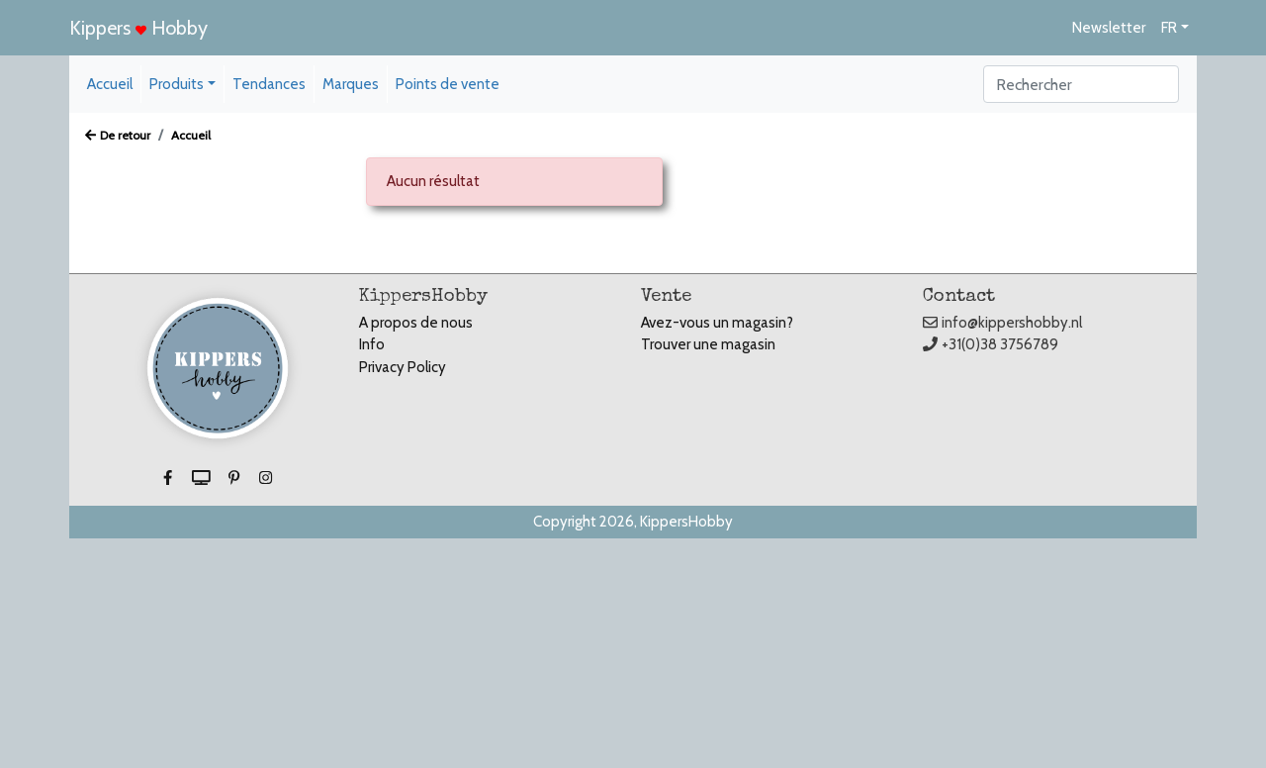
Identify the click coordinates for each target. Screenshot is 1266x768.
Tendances (269, 84)
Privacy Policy (402, 367)
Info (372, 344)
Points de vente (447, 84)
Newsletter (1108, 28)
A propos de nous (416, 323)
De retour (117, 135)
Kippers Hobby (138, 28)
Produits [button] (176, 84)
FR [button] (1169, 28)
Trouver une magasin (708, 344)
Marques (350, 84)
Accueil (110, 84)
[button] (169, 479)
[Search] (1081, 84)
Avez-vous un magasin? (717, 323)
